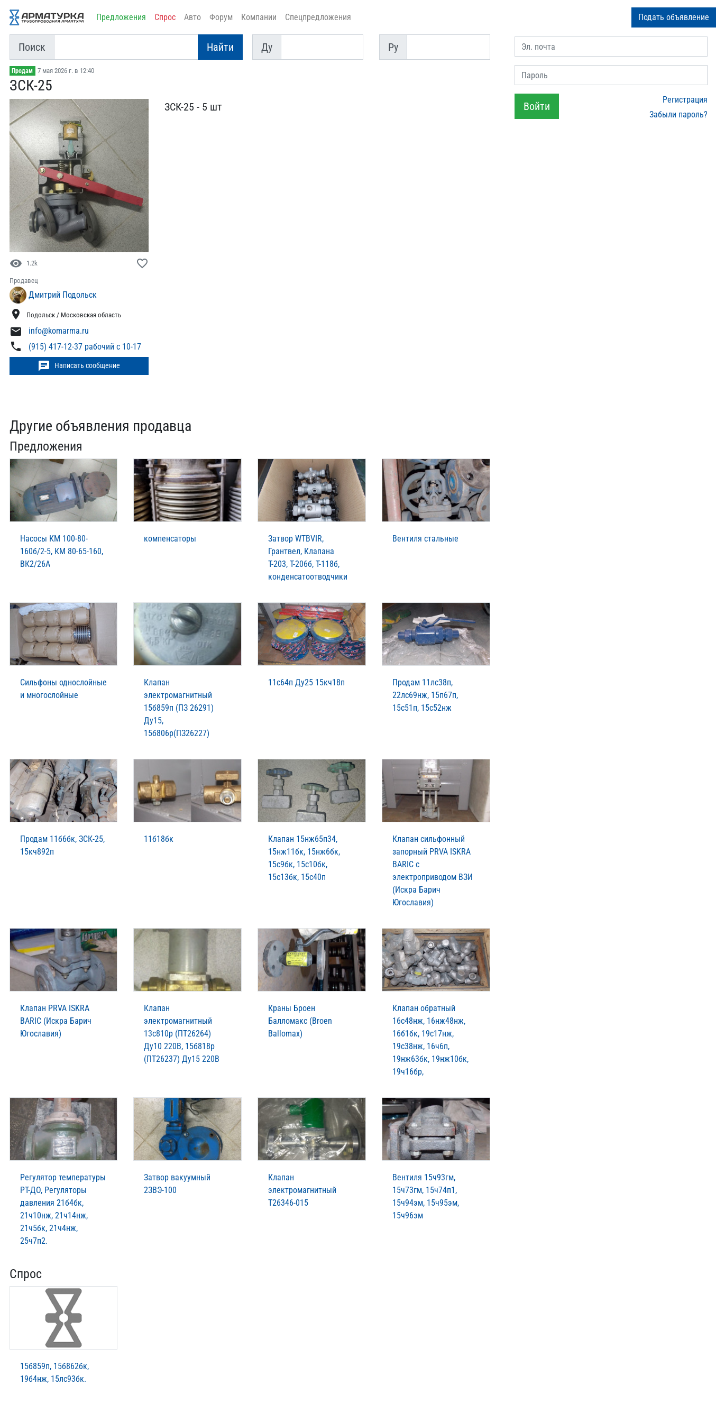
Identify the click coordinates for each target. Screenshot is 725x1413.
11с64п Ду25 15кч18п (306, 682)
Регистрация (685, 100)
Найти (220, 47)
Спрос (165, 17)
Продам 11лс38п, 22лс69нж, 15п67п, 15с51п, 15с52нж (425, 695)
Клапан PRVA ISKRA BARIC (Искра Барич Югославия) (55, 1021)
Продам (22, 71)
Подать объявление (673, 17)
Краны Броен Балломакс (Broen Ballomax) (300, 1021)
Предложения (121, 17)
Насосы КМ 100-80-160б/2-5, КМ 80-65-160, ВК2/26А (61, 551)
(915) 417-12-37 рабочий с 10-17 (85, 347)
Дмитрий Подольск (63, 295)
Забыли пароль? (678, 114)
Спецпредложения (318, 17)
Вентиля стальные (425, 539)
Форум (221, 17)
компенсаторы (170, 539)
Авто (192, 17)
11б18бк (158, 839)
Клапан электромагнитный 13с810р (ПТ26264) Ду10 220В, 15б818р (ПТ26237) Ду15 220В (181, 1033)
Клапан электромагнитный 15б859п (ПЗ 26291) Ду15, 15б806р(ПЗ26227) (179, 707)
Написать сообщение (79, 366)
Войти (537, 106)
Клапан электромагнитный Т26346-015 (302, 1190)
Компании (259, 17)
